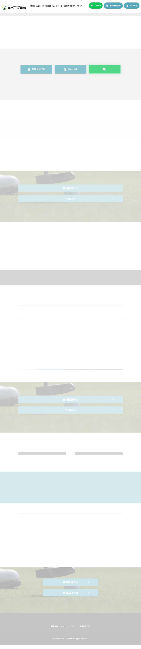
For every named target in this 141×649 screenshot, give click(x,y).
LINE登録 (98, 5)
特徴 (46, 6)
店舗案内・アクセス (76, 6)
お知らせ (32, 6)
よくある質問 (65, 6)
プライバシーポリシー (67, 628)
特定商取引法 (88, 628)
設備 (49, 6)
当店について (40, 6)
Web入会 (133, 5)
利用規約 (48, 628)
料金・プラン (56, 6)
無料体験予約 (115, 5)
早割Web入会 (70, 595)
